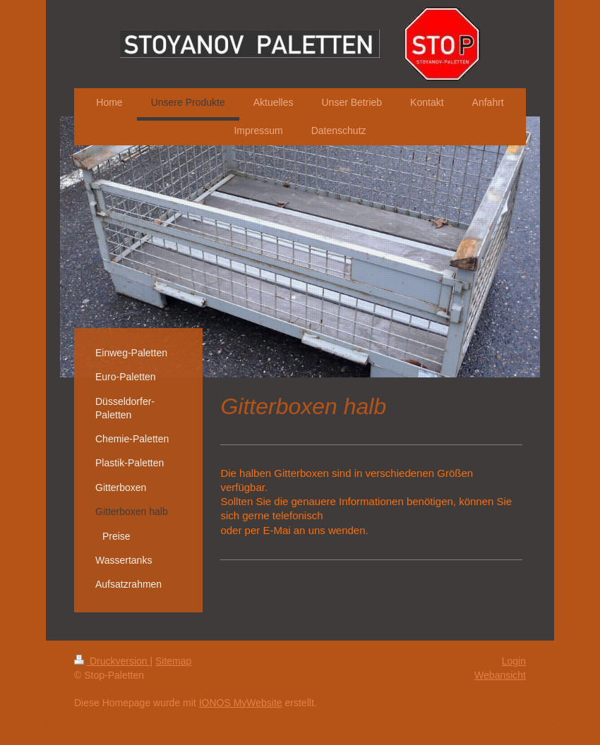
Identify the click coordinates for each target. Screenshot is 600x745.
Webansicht (500, 675)
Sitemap (173, 661)
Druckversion (112, 661)
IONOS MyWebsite (240, 702)
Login (514, 661)
